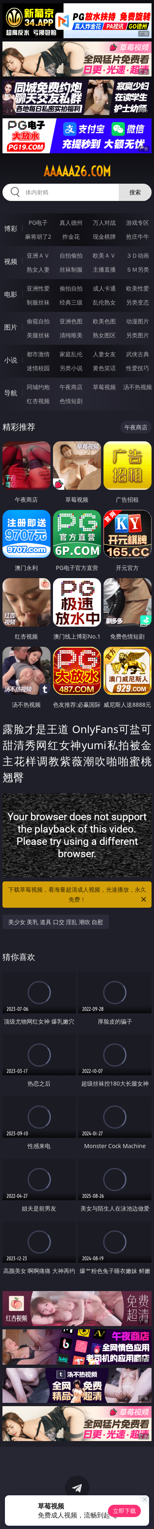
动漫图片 (137, 321)
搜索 (135, 192)
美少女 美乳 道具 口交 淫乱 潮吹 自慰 (55, 922)
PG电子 (38, 222)
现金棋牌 (104, 236)
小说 (10, 359)
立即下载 (124, 1511)
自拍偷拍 (71, 255)
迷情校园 (38, 368)
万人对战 (104, 222)
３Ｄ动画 (137, 255)
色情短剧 (71, 401)
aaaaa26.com (77, 171)
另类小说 (71, 368)
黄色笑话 (104, 368)
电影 (10, 294)
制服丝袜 (38, 302)
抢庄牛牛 (137, 236)
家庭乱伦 (71, 354)
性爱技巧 (137, 368)
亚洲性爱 (38, 288)
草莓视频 (104, 387)
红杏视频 (38, 401)
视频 (10, 261)
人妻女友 (104, 354)
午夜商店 (71, 387)
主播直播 (104, 269)
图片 (10, 327)
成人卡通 (104, 288)
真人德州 (71, 222)
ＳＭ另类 (137, 269)
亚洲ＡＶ (38, 255)
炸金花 (71, 236)
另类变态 (137, 302)
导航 (10, 392)
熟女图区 (104, 335)
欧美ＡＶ (104, 255)
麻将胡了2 (38, 236)
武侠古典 (137, 354)
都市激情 (38, 354)
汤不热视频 (137, 387)
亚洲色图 (71, 321)
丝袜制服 (71, 269)
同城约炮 (38, 387)
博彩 (10, 228)
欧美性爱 (137, 288)
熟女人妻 (38, 269)
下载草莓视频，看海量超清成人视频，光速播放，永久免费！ (78, 895)
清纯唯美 (71, 335)
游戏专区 (137, 222)
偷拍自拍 (71, 288)
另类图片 (137, 335)
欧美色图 (104, 321)
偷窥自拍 (38, 321)
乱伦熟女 (104, 302)
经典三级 (71, 302)
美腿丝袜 (38, 335)
